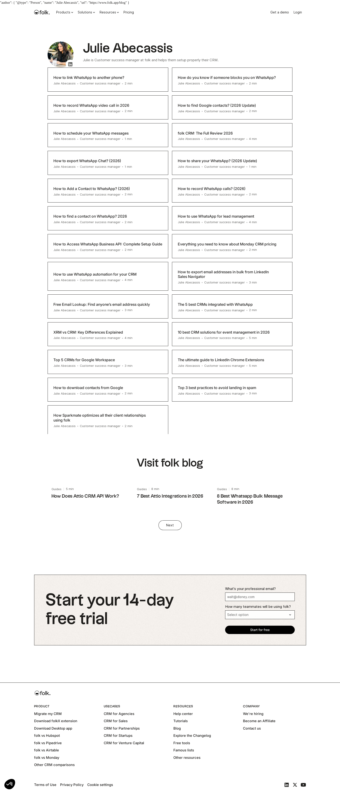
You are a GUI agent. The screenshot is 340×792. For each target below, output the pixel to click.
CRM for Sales (116, 721)
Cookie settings (100, 784)
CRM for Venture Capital (124, 743)
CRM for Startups (118, 735)
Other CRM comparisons (54, 765)
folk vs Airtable (46, 750)
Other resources (187, 757)
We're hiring (253, 714)
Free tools (181, 743)
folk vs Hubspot (47, 735)
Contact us (252, 728)
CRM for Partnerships (122, 728)
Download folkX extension (55, 721)
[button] (9, 784)
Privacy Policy (72, 784)
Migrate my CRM (48, 714)
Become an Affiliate (259, 721)
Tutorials (180, 721)
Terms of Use (45, 784)
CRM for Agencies (119, 714)
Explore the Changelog (192, 735)
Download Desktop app (53, 728)
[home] (42, 12)
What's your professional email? (250, 589)
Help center (183, 714)
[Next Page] (170, 525)
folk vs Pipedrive (48, 743)
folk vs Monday (46, 757)
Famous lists (183, 750)
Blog (177, 728)
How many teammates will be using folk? (258, 607)
